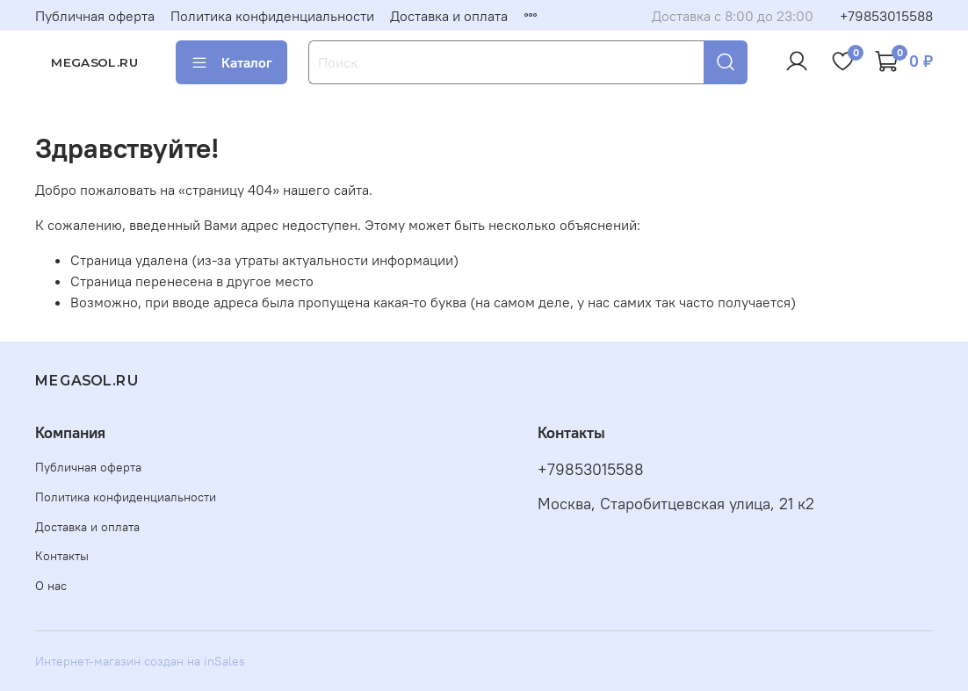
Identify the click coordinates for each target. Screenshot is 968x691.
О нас (51, 586)
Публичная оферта (95, 16)
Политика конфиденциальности (272, 16)
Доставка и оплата (449, 16)
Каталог (231, 62)
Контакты (62, 556)
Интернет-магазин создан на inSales (140, 661)
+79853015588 (886, 16)
